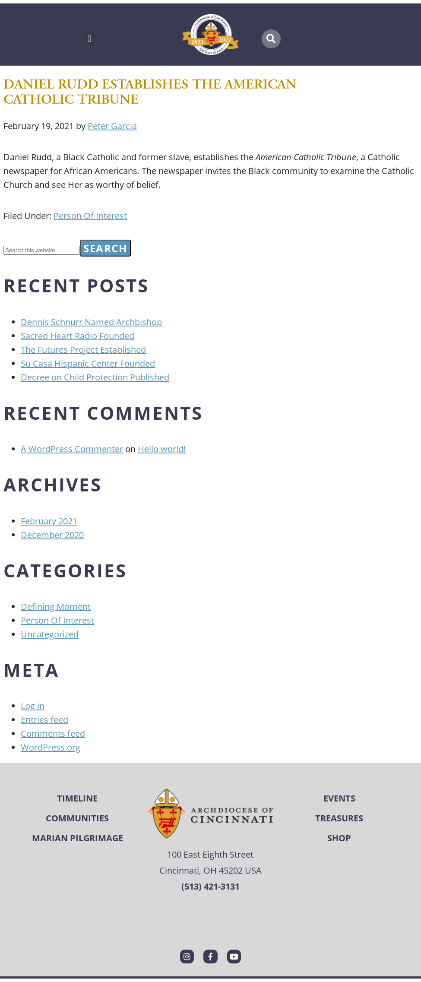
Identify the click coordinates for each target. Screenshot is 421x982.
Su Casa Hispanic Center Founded (88, 363)
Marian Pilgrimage (77, 838)
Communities (77, 818)
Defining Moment (56, 606)
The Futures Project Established (83, 349)
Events (339, 798)
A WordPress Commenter (72, 448)
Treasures (339, 818)
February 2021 (49, 520)
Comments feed (53, 733)
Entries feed (44, 719)
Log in (32, 705)
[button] (89, 39)
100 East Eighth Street (210, 854)
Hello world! (162, 448)
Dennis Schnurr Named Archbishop (91, 321)
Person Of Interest (90, 215)
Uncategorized (50, 634)
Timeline (77, 798)
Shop (339, 838)
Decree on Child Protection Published (95, 377)
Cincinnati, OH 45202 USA (210, 870)
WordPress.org (50, 747)
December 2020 (52, 534)
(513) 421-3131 (210, 886)
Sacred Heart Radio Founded (77, 335)
